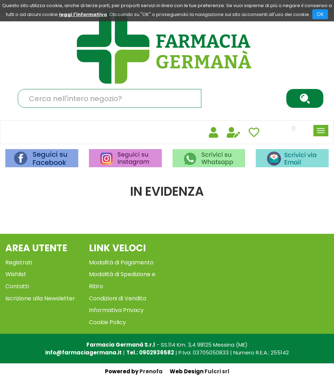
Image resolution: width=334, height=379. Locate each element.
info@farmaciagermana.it (83, 352)
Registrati (18, 262)
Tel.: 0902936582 (150, 352)
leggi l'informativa (83, 14)
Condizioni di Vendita (117, 298)
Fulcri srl (217, 371)
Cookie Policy (107, 322)
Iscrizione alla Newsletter (40, 298)
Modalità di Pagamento (121, 262)
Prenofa (151, 371)
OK (320, 14)
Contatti (17, 286)
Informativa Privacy (116, 310)
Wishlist (15, 274)
